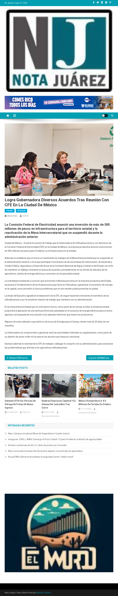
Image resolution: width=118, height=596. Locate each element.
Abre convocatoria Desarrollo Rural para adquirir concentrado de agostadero (45, 451)
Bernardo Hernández (51, 416)
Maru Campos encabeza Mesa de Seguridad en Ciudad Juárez (39, 433)
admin (25, 216)
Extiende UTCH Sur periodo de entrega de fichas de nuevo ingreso (20, 404)
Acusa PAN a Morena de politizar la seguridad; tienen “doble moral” (41, 457)
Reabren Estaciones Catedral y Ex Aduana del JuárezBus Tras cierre (59, 404)
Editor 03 (26, 412)
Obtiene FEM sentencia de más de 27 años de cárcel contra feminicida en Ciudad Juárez (20, 358)
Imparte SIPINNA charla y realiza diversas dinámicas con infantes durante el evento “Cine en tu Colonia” (101, 358)
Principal (21, 211)
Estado (10, 211)
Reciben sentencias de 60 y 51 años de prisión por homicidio (37, 445)
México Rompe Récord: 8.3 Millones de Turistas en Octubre (95, 403)
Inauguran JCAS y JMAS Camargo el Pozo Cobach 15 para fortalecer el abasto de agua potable (55, 439)
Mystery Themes (43, 593)
